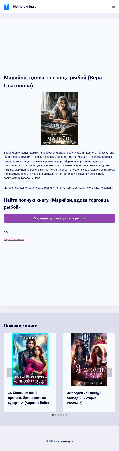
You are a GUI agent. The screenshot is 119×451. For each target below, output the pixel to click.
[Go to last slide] (10, 372)
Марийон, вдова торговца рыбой (59, 218)
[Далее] (109, 372)
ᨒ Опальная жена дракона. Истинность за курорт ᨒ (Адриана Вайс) (28, 398)
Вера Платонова (14, 239)
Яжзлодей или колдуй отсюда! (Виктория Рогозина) (84, 398)
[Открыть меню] (113, 6)
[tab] (53, 415)
